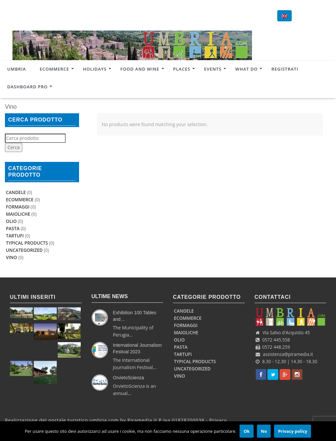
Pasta (12, 229)
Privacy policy (292, 431)
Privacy (218, 420)
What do (246, 68)
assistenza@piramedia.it (288, 354)
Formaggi (18, 207)
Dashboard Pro (27, 86)
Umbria (16, 68)
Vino (11, 257)
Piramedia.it (142, 420)
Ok (246, 431)
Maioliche (18, 214)
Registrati (284, 68)
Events (212, 68)
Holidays (95, 68)
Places (181, 68)
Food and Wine (139, 68)
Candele (16, 192)
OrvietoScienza (128, 377)
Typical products (27, 243)
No (264, 431)
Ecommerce (54, 68)
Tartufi (15, 236)
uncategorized (24, 250)
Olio (11, 221)
